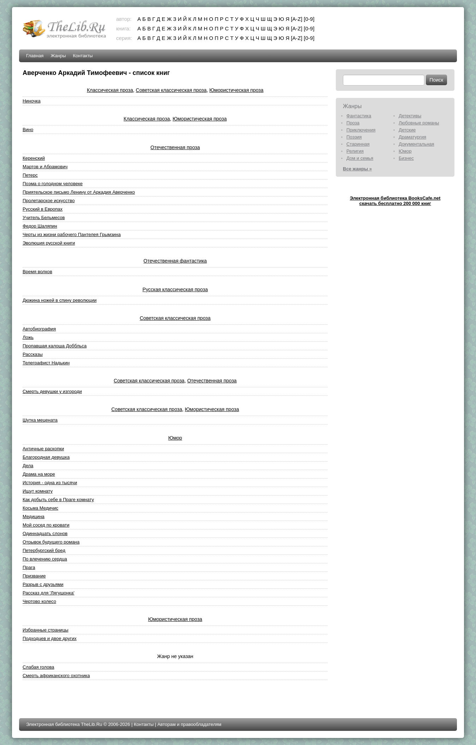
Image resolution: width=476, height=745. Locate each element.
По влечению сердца (45, 559)
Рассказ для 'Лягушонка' (49, 593)
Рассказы (33, 354)
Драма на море (39, 474)
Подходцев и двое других (50, 638)
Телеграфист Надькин (46, 362)
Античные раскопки (43, 448)
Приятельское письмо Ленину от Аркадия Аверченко (79, 192)
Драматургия (412, 137)
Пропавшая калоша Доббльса (55, 345)
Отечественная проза (175, 147)
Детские (407, 130)
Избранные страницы (46, 630)
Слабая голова (38, 667)
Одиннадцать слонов (45, 533)
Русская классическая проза (175, 289)
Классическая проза (110, 90)
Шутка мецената (40, 420)
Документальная (416, 144)
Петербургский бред (44, 550)
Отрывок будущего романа (51, 542)
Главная (34, 55)
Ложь (28, 337)
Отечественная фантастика (175, 261)
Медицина (33, 516)
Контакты (83, 55)
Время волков (37, 271)
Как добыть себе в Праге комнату (58, 499)
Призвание (34, 576)
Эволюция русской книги (49, 243)
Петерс (30, 175)
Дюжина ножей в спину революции (60, 300)
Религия (355, 151)
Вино (28, 129)
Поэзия (354, 137)
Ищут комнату (38, 491)
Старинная (358, 144)
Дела (28, 465)
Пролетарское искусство (49, 200)
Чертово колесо (39, 601)
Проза (352, 122)
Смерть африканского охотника (56, 675)
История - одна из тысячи (50, 482)
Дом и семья (359, 158)
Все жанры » (357, 168)
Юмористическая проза (236, 90)
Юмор (175, 438)
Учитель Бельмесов (44, 217)
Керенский (34, 158)
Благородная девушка (46, 457)
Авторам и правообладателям (189, 724)
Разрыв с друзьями (43, 584)
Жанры (58, 55)
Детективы (410, 115)
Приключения (360, 130)
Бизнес (406, 158)
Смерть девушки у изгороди (52, 391)
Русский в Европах (43, 209)
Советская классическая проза (171, 90)
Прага (29, 567)
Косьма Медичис (40, 508)
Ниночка (32, 101)
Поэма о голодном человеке (53, 183)
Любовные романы (419, 122)
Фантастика (358, 115)
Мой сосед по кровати (46, 525)
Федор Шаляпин (40, 226)
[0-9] (309, 19)
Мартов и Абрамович (45, 166)
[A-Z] (297, 19)
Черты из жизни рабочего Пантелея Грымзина (72, 234)
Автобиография (39, 329)
